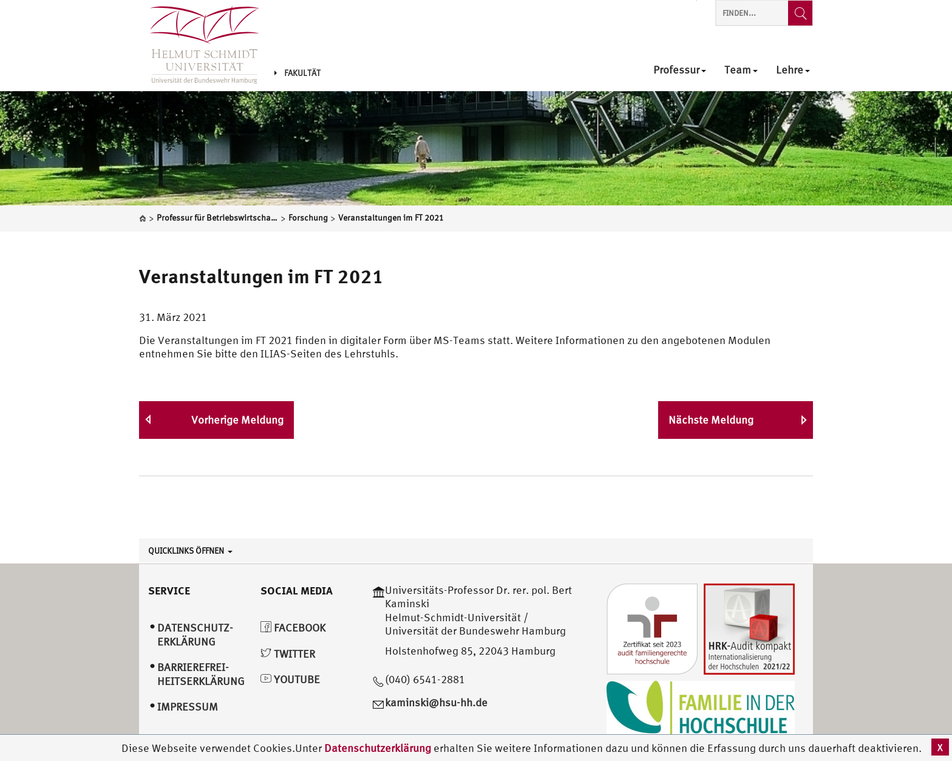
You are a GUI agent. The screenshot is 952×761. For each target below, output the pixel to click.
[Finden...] (800, 13)
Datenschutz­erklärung (195, 634)
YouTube (290, 679)
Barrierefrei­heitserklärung (201, 674)
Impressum (187, 706)
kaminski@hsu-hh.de (436, 702)
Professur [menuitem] (679, 70)
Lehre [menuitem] (793, 70)
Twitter (287, 653)
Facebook (292, 627)
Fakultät (297, 73)
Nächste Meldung (710, 419)
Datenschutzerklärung (377, 748)
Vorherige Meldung (237, 419)
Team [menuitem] (741, 70)
